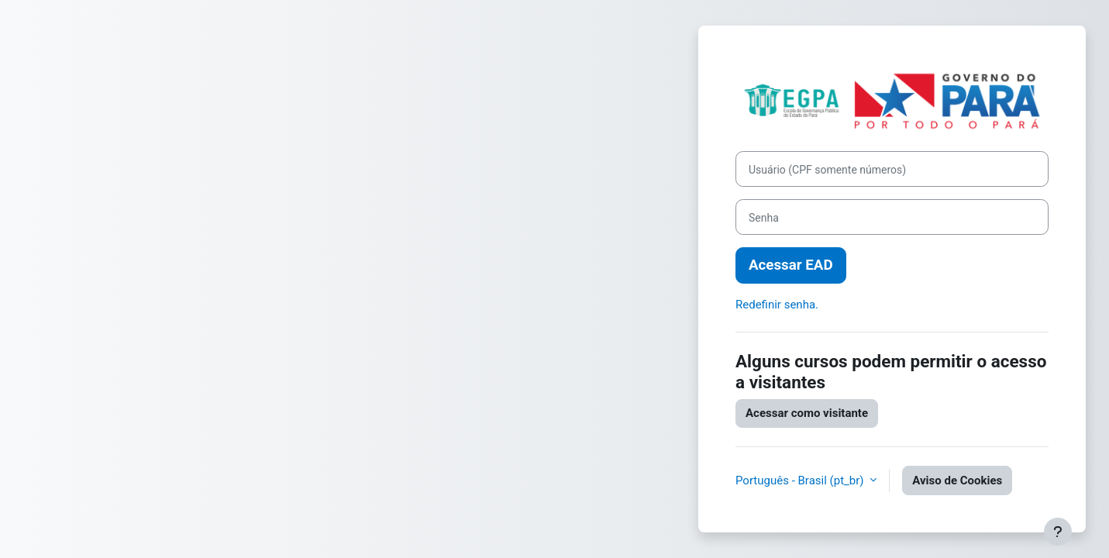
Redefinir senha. (776, 305)
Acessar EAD (791, 265)
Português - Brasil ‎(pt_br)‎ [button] (800, 480)
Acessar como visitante (807, 413)
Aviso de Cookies (957, 480)
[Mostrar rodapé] (1058, 532)
